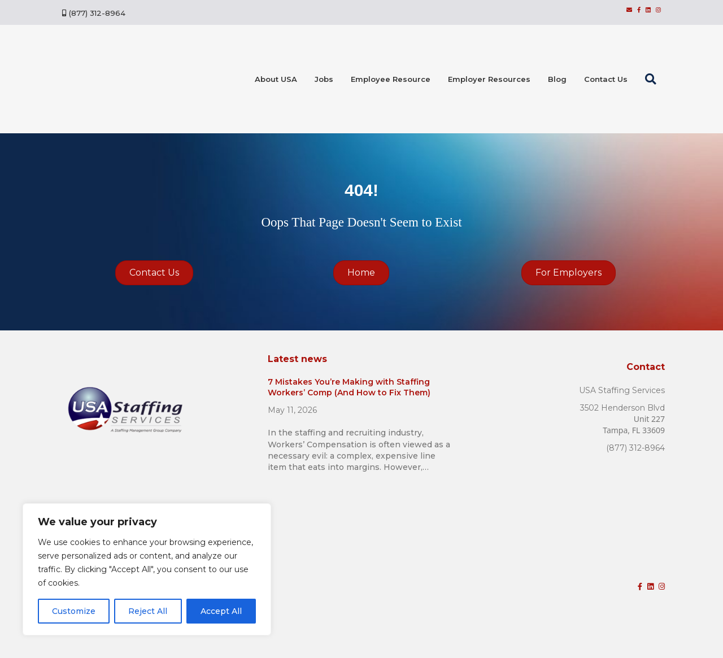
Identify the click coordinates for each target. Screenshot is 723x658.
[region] (147, 569)
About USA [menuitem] (276, 79)
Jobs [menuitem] (324, 79)
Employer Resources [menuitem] (489, 79)
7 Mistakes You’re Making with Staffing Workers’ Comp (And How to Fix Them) (349, 387)
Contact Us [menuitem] (606, 79)
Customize (73, 611)
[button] (653, 79)
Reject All (147, 611)
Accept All (221, 611)
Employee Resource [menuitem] (390, 79)
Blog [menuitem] (557, 79)
